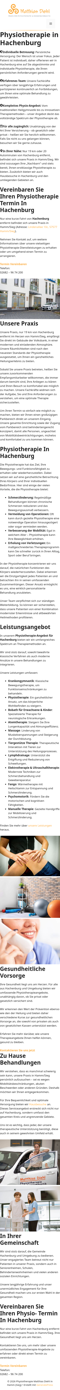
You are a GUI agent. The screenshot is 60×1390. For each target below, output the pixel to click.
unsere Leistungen (40, 825)
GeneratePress (44, 1384)
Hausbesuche (37, 1104)
